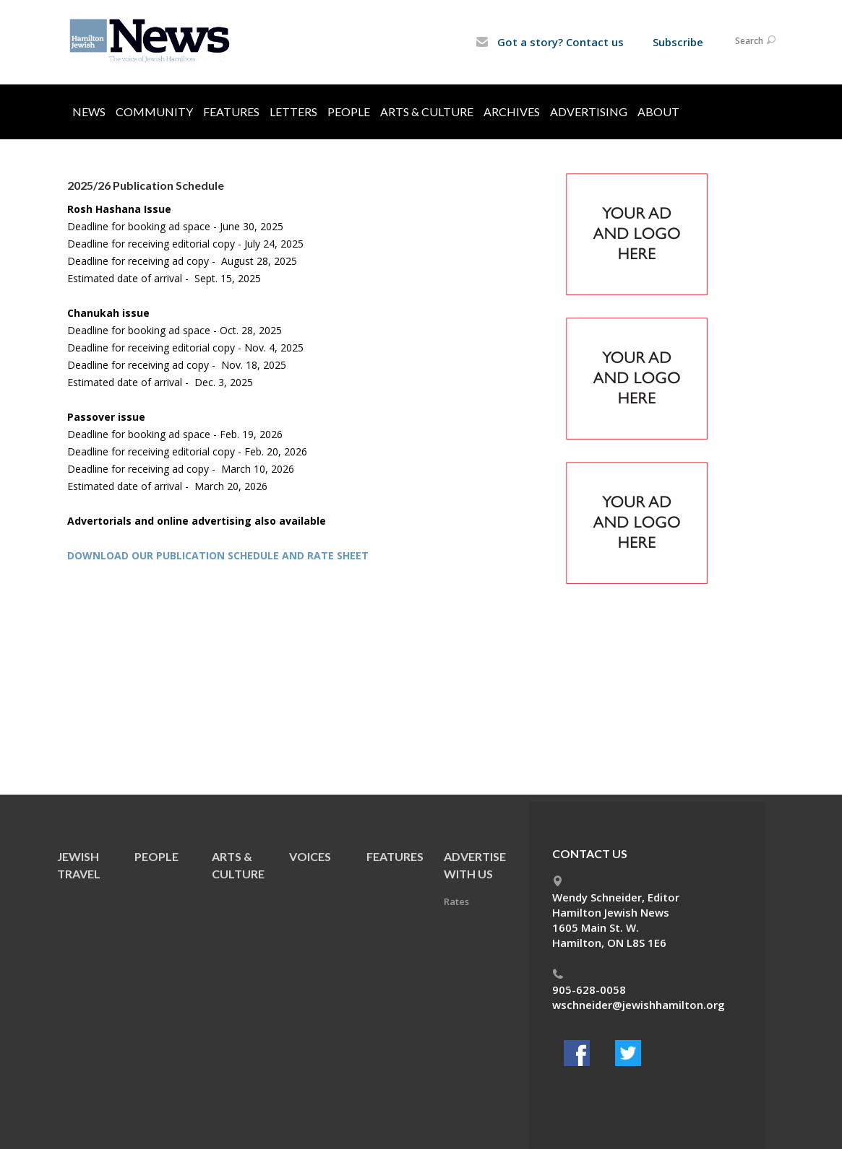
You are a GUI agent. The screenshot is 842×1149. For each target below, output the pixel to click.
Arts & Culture (426, 111)
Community (154, 111)
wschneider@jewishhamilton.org (638, 1004)
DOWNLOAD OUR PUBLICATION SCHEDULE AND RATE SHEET (218, 555)
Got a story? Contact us (550, 42)
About (658, 111)
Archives (512, 111)
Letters (293, 111)
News (89, 111)
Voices (310, 856)
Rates (456, 901)
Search (755, 41)
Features (231, 111)
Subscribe (678, 42)
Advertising (588, 111)
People (348, 111)
